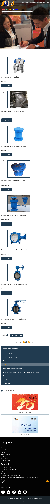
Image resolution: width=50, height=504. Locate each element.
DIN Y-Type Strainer (17, 111)
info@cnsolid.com (44, 2)
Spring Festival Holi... (25, 412)
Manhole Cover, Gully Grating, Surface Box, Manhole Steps (21, 372)
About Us (4, 450)
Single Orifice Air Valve (18, 146)
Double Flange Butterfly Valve (20, 250)
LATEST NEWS (9, 391)
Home (2, 52)
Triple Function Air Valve (18, 215)
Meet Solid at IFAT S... (25, 435)
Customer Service (6, 460)
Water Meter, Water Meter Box (12, 368)
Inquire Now (7, 85)
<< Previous (19, 342)
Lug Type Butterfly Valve (18, 319)
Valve (12, 52)
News (3, 452)
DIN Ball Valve (15, 77)
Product (8, 52)
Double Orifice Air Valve (18, 181)
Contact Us (4, 458)
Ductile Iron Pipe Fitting (10, 357)
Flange (5, 376)
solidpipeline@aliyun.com (32, 2)
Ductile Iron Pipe (8, 353)
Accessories (7, 383)
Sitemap (25, 501)
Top (47, 480)
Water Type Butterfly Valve (19, 284)
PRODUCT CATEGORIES (11, 349)
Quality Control (6, 454)
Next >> (32, 342)
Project (3, 456)
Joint (4, 361)
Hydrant (5, 380)
